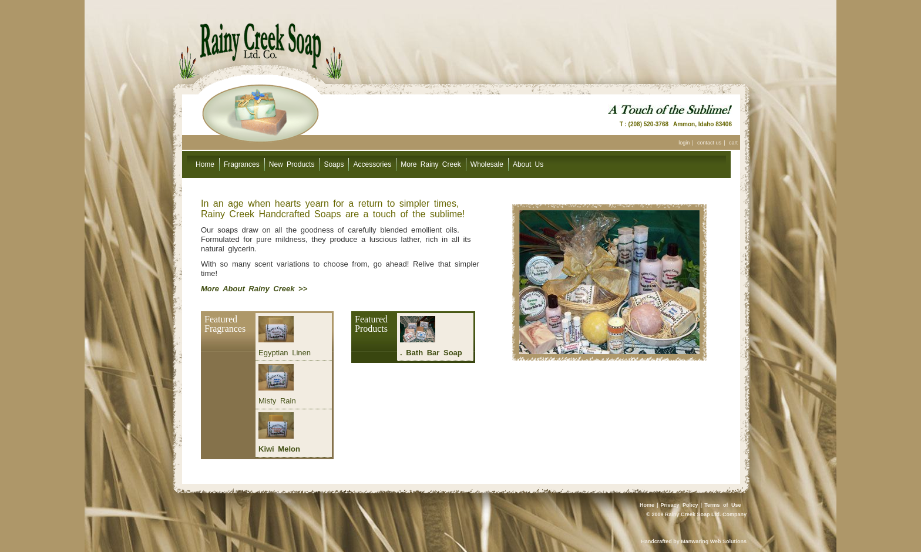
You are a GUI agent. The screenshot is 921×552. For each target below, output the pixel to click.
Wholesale (486, 164)
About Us (528, 164)
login (684, 143)
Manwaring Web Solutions (714, 541)
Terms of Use (722, 505)
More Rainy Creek (431, 164)
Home (205, 164)
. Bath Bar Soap (431, 352)
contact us (709, 143)
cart (733, 143)
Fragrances (242, 164)
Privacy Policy (679, 505)
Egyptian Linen (284, 352)
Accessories (372, 164)
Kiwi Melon (279, 449)
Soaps (334, 164)
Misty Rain (277, 400)
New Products (292, 164)
